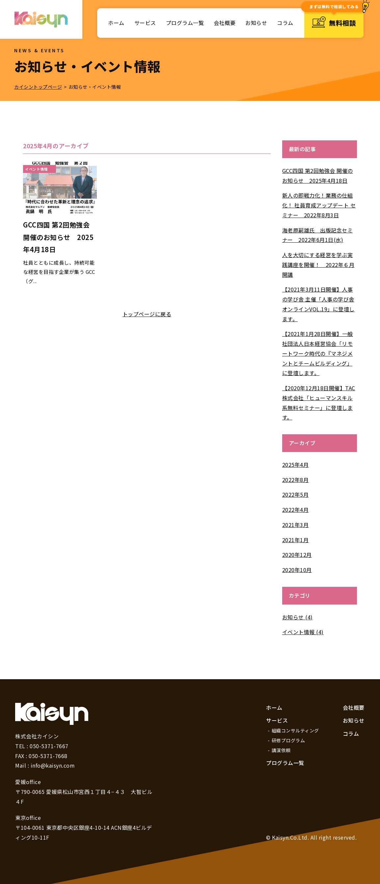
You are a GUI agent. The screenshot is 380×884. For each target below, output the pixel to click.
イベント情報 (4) (303, 632)
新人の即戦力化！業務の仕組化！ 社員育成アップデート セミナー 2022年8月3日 (319, 205)
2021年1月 (295, 540)
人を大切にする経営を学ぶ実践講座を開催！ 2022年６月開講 (318, 264)
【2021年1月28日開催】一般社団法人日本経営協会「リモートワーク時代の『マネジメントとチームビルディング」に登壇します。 (317, 353)
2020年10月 (297, 570)
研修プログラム (288, 740)
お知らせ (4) (297, 617)
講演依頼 (281, 750)
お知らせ (256, 23)
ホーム (116, 23)
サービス (145, 23)
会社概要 (224, 23)
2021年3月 (295, 525)
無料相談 (334, 23)
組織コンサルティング (295, 730)
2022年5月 (295, 494)
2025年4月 (295, 464)
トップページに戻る (147, 314)
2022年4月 (295, 510)
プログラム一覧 (185, 23)
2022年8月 (295, 480)
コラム (285, 23)
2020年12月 (297, 555)
